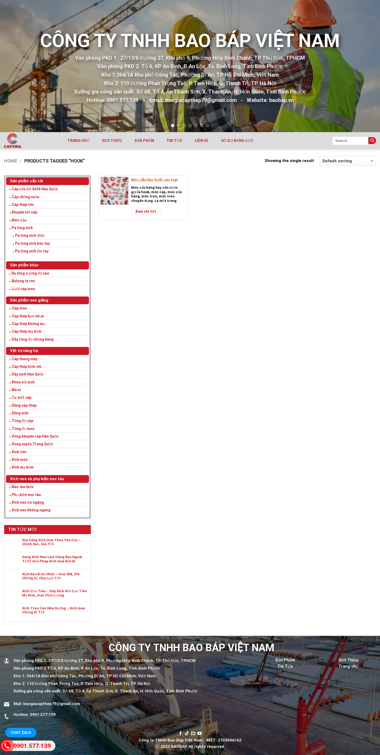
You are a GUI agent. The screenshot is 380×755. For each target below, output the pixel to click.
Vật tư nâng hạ (24, 350)
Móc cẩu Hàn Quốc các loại (154, 180)
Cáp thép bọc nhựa (28, 316)
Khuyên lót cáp (24, 212)
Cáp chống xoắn (25, 197)
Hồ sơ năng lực (237, 140)
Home (10, 161)
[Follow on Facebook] (180, 733)
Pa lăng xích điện (29, 235)
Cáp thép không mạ (28, 324)
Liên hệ (202, 140)
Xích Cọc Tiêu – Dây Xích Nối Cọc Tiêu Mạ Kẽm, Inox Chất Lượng (54, 593)
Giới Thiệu (348, 660)
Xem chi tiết (145, 211)
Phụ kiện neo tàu (26, 495)
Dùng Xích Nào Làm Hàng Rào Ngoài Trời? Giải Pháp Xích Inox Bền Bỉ (52, 559)
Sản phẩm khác (24, 265)
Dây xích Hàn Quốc (28, 374)
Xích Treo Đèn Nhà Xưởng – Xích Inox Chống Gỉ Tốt (53, 610)
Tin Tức (285, 666)
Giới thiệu (112, 140)
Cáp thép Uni (23, 204)
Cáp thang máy (24, 359)
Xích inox (19, 459)
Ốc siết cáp (21, 397)
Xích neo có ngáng (28, 502)
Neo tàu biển (23, 487)
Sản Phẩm (285, 660)
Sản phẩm (144, 140)
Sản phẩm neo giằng (29, 300)
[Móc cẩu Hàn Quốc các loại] (115, 191)
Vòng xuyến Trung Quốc (32, 444)
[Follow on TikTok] (187, 733)
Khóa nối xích (23, 382)
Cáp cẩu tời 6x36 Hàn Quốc (35, 189)
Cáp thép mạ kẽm (26, 331)
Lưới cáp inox (23, 289)
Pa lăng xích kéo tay (32, 243)
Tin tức (174, 140)
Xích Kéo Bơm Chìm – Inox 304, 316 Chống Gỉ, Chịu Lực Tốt (50, 576)
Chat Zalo (21, 732)
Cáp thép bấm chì (26, 366)
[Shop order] (347, 161)
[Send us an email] (193, 733)
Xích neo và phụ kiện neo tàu (37, 478)
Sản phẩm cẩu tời (26, 181)
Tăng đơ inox (23, 429)
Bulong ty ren (23, 281)
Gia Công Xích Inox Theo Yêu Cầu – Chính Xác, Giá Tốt (51, 542)
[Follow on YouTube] (199, 733)
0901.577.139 (43, 714)
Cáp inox (19, 308)
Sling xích (20, 413)
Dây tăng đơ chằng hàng (33, 339)
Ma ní (16, 390)
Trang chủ (78, 140)
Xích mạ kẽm (23, 467)
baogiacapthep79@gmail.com (51, 703)
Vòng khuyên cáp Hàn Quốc (35, 436)
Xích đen (19, 452)
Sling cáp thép (24, 405)
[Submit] (372, 140)
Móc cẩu (19, 220)
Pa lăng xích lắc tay (32, 251)
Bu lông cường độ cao (30, 273)
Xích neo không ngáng (31, 510)
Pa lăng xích (22, 228)
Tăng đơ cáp (22, 421)
